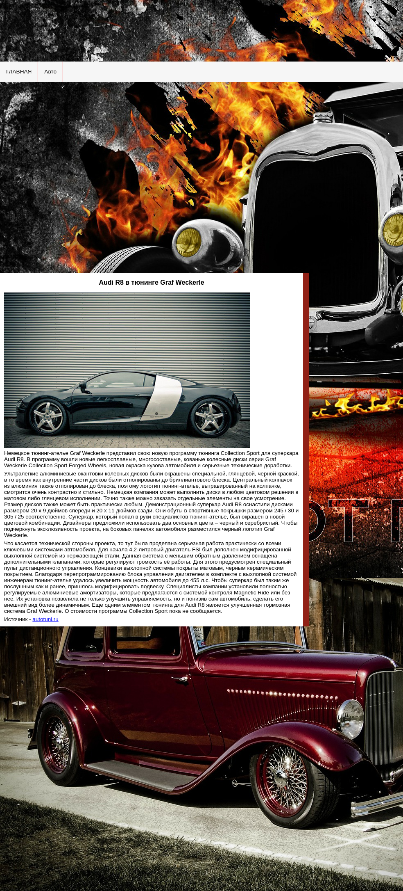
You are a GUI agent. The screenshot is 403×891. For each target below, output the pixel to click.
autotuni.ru (45, 619)
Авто (50, 72)
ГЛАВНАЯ (19, 72)
